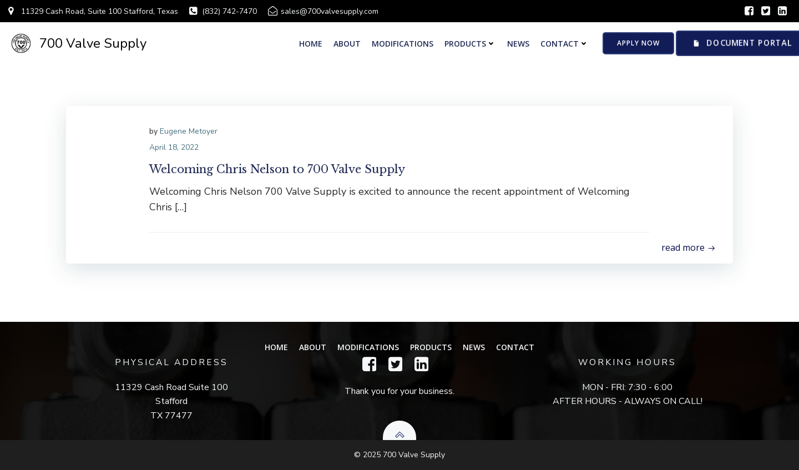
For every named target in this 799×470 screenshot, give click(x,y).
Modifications (402, 43)
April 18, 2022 (174, 147)
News (518, 43)
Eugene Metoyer (189, 131)
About (347, 43)
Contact (564, 43)
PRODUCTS (470, 43)
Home (310, 43)
